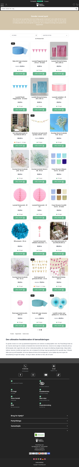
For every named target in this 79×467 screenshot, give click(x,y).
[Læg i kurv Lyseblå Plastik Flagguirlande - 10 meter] (20, 109)
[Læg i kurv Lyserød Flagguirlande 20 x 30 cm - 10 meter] (39, 73)
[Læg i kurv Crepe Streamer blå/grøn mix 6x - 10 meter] (59, 181)
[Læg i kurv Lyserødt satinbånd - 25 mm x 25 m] (59, 109)
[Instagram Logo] (33, 374)
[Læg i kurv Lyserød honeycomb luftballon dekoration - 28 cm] (39, 253)
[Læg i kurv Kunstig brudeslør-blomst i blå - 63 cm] (39, 181)
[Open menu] (2, 5)
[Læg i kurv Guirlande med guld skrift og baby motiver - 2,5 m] (39, 145)
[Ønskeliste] (74, 5)
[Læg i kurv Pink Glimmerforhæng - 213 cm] (59, 289)
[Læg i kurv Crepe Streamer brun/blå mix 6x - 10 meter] (59, 217)
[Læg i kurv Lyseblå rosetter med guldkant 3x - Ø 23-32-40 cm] (59, 325)
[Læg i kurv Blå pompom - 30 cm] (20, 253)
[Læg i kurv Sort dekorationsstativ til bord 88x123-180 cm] (20, 145)
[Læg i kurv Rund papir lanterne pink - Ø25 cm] (20, 325)
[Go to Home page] (40, 4)
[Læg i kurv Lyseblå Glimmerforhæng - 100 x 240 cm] (39, 109)
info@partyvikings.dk (39, 449)
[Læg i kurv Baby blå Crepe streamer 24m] (20, 73)
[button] (39, 415)
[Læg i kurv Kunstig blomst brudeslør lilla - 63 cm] (20, 289)
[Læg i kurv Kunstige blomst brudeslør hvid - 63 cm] (59, 145)
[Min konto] (6, 4)
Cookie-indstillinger (39, 462)
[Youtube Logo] (46, 374)
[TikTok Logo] (58, 374)
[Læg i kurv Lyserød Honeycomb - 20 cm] (20, 217)
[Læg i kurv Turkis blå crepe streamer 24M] (39, 325)
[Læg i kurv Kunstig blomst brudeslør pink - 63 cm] (20, 181)
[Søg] (76, 8)
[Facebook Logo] (20, 374)
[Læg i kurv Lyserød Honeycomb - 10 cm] (39, 217)
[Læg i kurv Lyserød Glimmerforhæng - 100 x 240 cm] (59, 73)
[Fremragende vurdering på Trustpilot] (39, 1)
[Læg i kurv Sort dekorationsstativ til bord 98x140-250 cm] (59, 253)
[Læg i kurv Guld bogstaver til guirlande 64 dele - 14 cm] (39, 289)
